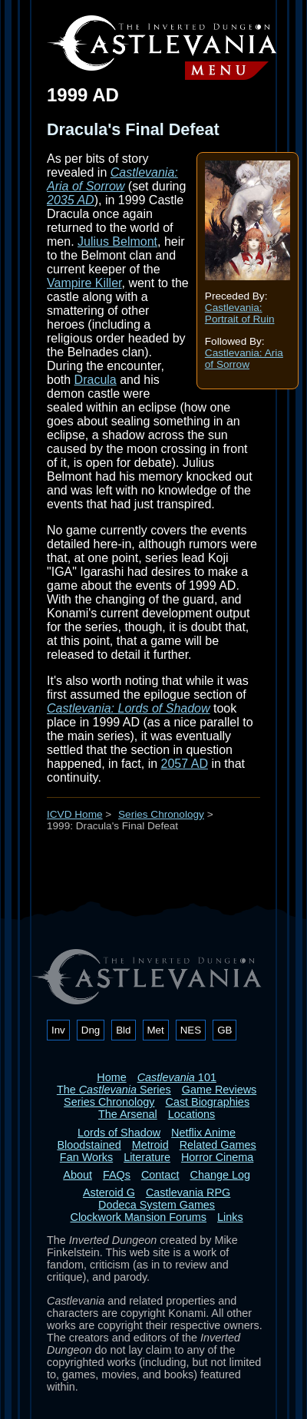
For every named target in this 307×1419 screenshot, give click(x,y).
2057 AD (184, 763)
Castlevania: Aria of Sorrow (244, 358)
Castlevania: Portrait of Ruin (240, 313)
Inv (58, 1030)
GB (224, 1030)
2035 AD (70, 200)
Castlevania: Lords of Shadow (128, 708)
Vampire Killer (84, 282)
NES (190, 1030)
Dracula (95, 379)
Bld (123, 1030)
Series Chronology (161, 814)
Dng (90, 1030)
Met (155, 1030)
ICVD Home (75, 814)
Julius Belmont (117, 241)
